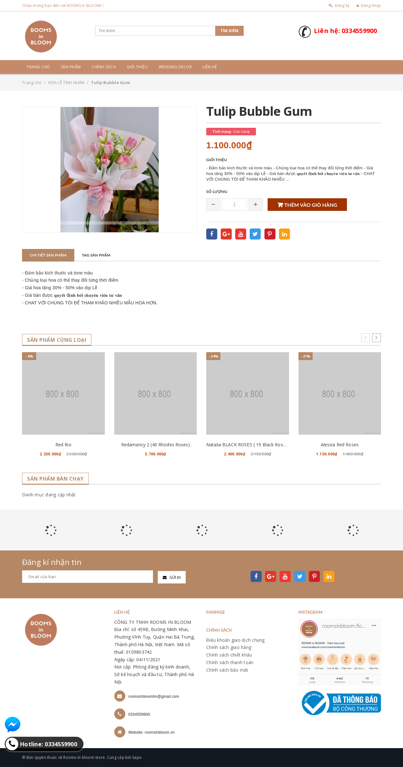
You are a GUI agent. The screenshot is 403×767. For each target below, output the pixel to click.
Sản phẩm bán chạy (55, 479)
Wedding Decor (175, 67)
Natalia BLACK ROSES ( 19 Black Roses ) (248, 445)
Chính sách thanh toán (229, 662)
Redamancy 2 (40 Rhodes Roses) (155, 445)
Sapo (137, 757)
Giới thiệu (137, 67)
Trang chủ (38, 67)
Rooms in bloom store (84, 757)
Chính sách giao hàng (228, 647)
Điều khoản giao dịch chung (235, 640)
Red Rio (63, 445)
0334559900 (139, 714)
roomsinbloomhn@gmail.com (153, 696)
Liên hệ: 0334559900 (345, 30)
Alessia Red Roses (340, 445)
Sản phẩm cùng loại (56, 340)
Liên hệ (209, 67)
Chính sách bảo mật (227, 670)
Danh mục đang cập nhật (49, 495)
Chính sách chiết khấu (229, 655)
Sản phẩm (71, 67)
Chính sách (104, 67)
